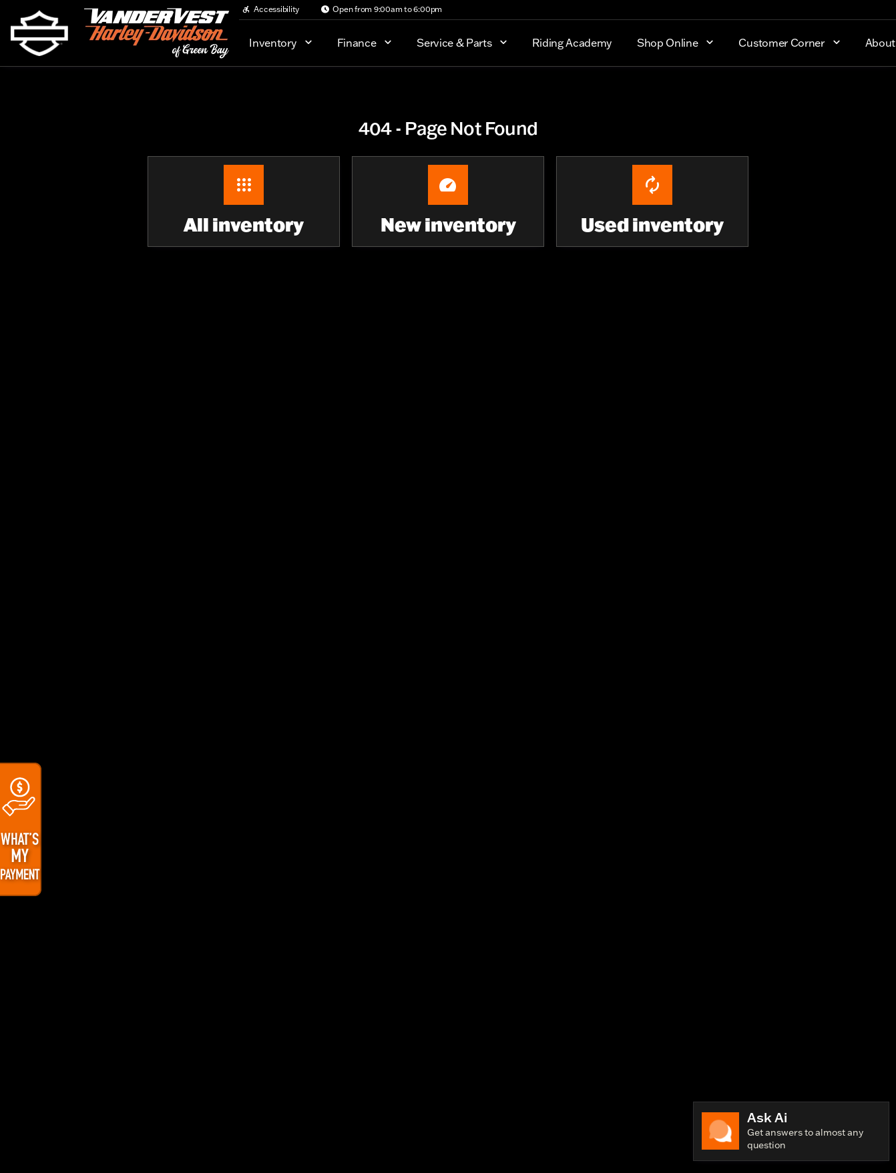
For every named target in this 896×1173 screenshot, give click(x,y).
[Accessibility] (270, 9)
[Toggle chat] (791, 1131)
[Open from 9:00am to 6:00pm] (381, 9)
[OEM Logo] (39, 33)
